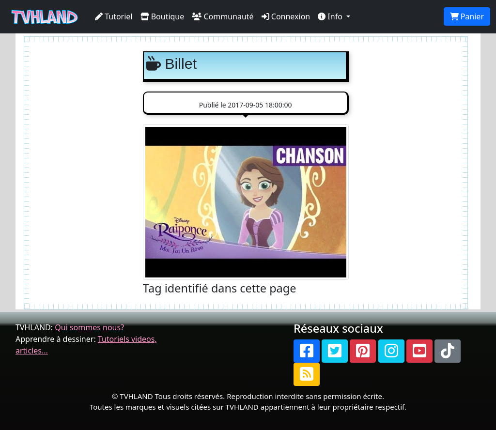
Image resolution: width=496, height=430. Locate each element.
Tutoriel (114, 16)
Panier (467, 16)
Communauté (222, 16)
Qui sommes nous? (89, 327)
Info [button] (331, 16)
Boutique (162, 16)
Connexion (286, 16)
